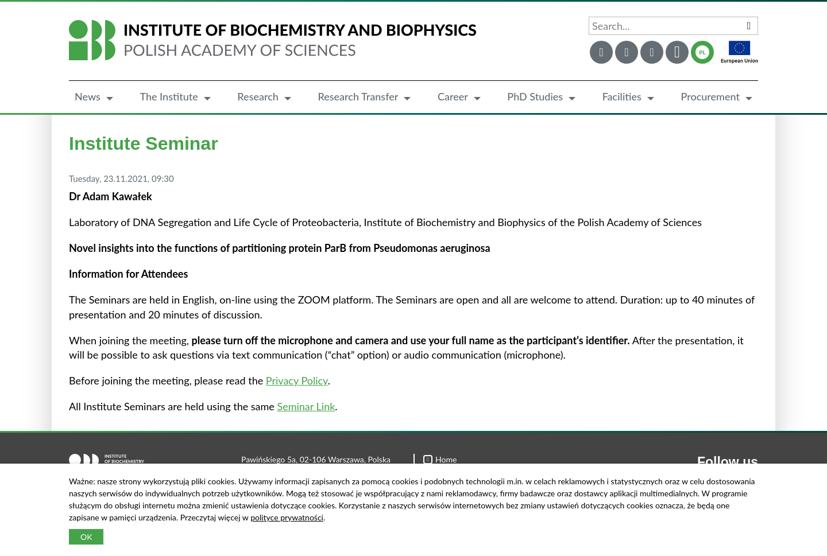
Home (440, 459)
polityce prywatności (286, 517)
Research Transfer (358, 96)
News (88, 96)
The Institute (169, 96)
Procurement (710, 96)
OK (86, 537)
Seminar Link (306, 406)
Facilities (621, 96)
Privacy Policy (297, 380)
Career (453, 96)
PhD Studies (535, 96)
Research (258, 96)
